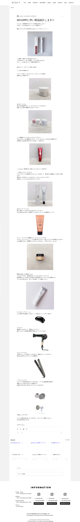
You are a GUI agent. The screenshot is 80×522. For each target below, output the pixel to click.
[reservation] (39, 503)
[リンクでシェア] (26, 429)
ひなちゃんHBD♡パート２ (39, 454)
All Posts (12, 7)
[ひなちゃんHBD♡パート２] (40, 447)
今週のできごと (57, 454)
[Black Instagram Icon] (39, 494)
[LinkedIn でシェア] (23, 429)
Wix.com (51, 521)
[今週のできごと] (60, 447)
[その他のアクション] (62, 16)
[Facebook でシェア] (17, 429)
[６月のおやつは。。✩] (20, 447)
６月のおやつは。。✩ (17, 454)
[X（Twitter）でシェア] (20, 429)
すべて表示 (67, 439)
